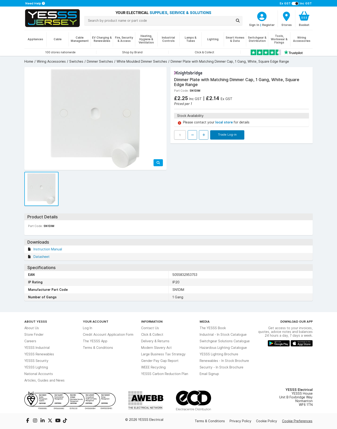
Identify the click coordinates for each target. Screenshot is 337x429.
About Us (31, 328)
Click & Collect (152, 334)
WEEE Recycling (153, 367)
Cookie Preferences (297, 421)
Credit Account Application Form (108, 334)
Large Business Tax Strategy (163, 354)
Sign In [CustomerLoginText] (254, 25)
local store (224, 122)
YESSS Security (36, 361)
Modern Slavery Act (156, 348)
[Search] (237, 20)
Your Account (95, 321)
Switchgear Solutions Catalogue (225, 341)
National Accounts (38, 374)
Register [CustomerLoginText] (268, 25)
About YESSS (35, 321)
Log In (87, 328)
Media (205, 321)
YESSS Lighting (36, 367)
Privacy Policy (240, 421)
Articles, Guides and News (44, 380)
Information (152, 321)
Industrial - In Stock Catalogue (223, 334)
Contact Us (150, 328)
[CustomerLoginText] (262, 15)
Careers (30, 341)
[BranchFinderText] (286, 18)
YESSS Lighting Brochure (219, 354)
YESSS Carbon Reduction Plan (164, 374)
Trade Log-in (227, 134)
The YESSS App (95, 341)
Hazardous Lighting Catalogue (223, 348)
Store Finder (34, 334)
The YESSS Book (213, 328)
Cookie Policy (266, 421)
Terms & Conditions (98, 348)
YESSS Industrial (37, 348)
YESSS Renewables (39, 354)
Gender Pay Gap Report (160, 361)
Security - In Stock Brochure (221, 367)
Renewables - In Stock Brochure (224, 361)
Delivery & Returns (155, 341)
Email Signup (209, 374)
